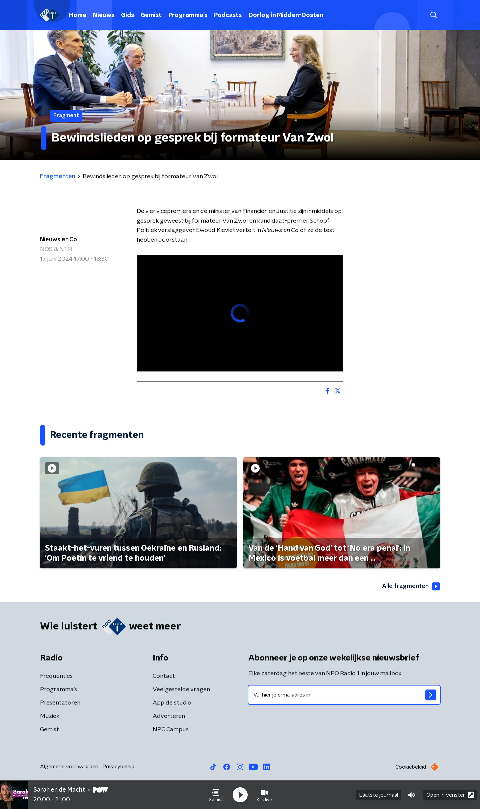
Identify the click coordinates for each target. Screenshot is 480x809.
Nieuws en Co (58, 240)
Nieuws (103, 15)
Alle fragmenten (411, 586)
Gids (127, 15)
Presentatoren (60, 703)
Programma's (187, 15)
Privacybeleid (118, 766)
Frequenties (56, 676)
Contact (164, 676)
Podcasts (228, 15)
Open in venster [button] (450, 795)
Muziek (50, 716)
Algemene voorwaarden (69, 766)
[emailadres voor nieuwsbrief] (344, 695)
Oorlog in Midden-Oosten (285, 15)
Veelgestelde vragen (181, 690)
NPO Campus (171, 730)
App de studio (172, 703)
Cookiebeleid (410, 767)
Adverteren (169, 716)
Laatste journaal (378, 795)
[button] (215, 795)
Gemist (151, 15)
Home (77, 15)
